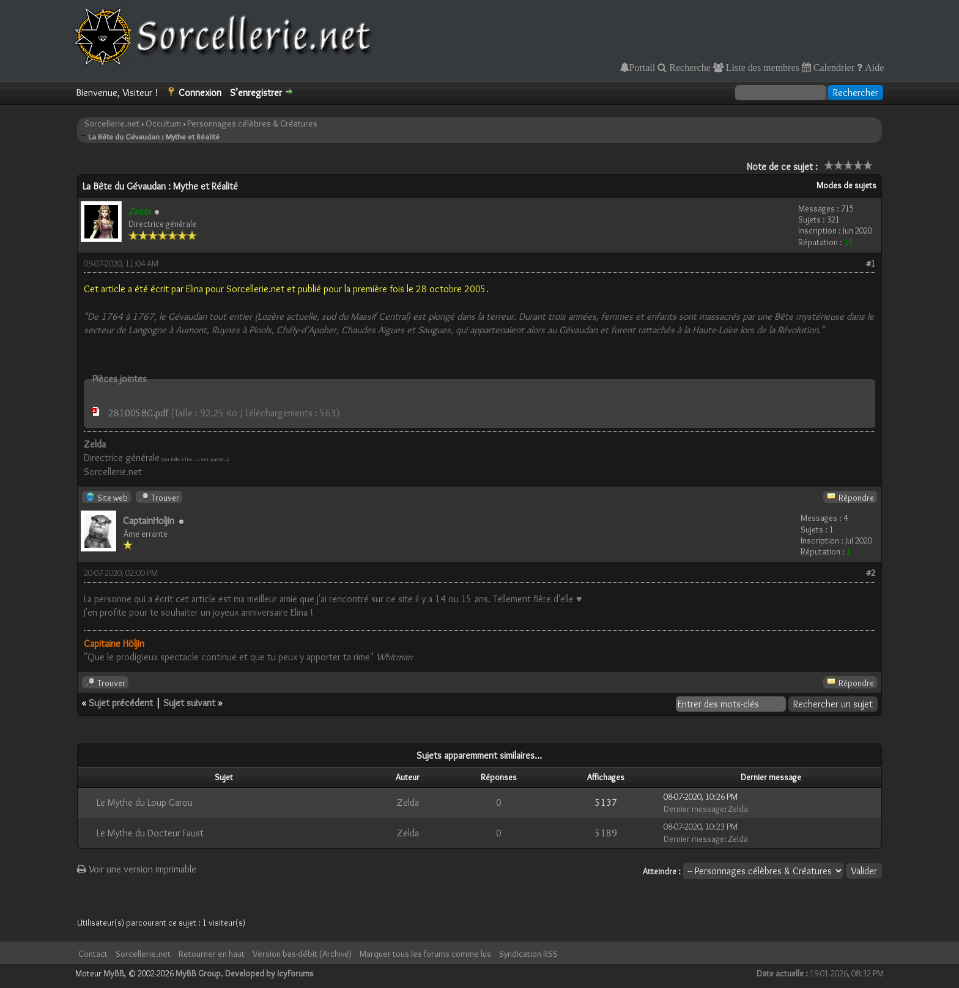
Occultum (163, 123)
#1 (870, 263)
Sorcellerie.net (111, 123)
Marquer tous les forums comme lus (425, 953)
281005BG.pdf (138, 413)
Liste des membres (761, 67)
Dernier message (694, 808)
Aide (873, 67)
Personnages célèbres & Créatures (252, 123)
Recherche (689, 67)
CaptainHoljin (148, 520)
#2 (870, 572)
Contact (93, 953)
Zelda (408, 802)
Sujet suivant (189, 703)
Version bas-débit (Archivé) (302, 953)
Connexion (200, 92)
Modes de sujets (846, 185)
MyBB (113, 973)
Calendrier (833, 67)
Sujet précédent (121, 703)
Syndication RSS (528, 953)
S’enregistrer (256, 92)
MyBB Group (198, 973)
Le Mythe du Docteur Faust (150, 833)
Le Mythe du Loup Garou (145, 802)
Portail (642, 67)
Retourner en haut (212, 953)
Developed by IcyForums (269, 973)
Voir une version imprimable (136, 869)
